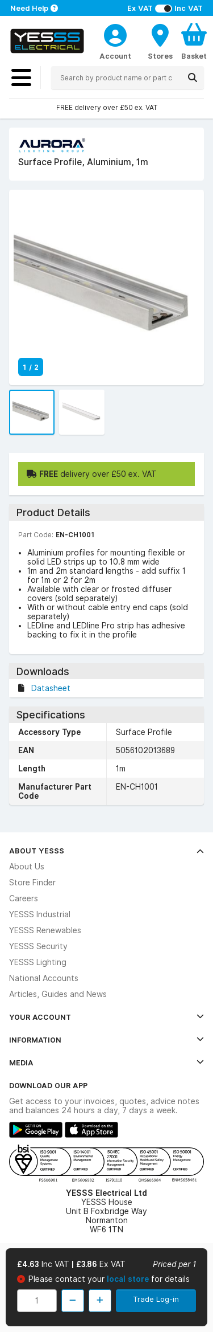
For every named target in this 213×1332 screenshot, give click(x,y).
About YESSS (106, 850)
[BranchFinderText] (160, 41)
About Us (26, 866)
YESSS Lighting (37, 962)
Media (106, 1062)
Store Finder (32, 882)
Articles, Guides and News (58, 994)
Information (106, 1039)
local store (129, 1279)
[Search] (192, 77)
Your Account (106, 1017)
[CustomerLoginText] (115, 34)
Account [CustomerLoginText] (115, 55)
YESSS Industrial (39, 914)
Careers (23, 898)
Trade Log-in (156, 1299)
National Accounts (43, 978)
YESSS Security (38, 946)
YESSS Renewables (45, 930)
